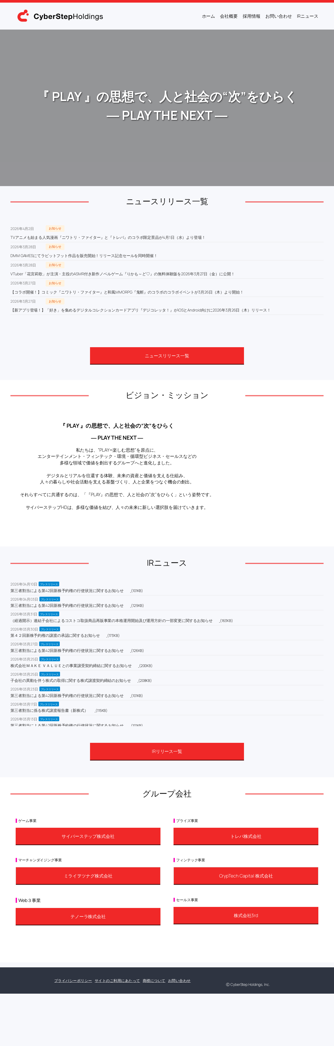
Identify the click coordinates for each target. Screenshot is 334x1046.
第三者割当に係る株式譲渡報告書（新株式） (49, 710)
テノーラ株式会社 (88, 916)
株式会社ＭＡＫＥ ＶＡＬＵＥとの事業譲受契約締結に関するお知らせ (71, 665)
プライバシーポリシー (73, 980)
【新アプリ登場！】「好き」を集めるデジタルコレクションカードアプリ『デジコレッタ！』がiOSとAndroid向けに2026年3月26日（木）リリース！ (140, 310)
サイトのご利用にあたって (117, 980)
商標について (154, 980)
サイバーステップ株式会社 (88, 836)
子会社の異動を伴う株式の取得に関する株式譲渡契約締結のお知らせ (70, 680)
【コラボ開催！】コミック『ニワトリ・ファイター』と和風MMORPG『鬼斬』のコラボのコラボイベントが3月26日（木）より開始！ (127, 292)
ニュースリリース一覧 (167, 355)
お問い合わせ (179, 980)
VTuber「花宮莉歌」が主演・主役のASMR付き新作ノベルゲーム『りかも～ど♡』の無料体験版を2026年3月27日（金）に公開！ (122, 274)
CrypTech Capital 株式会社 (246, 876)
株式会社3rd (246, 915)
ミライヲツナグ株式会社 (88, 876)
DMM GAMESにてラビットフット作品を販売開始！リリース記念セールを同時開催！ (84, 255)
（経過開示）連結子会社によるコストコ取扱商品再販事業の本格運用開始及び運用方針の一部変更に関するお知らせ (111, 620)
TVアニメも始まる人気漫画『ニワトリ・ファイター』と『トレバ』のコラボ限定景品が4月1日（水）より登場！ (108, 237)
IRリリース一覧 (167, 751)
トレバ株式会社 (245, 836)
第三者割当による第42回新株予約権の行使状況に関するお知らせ (67, 590)
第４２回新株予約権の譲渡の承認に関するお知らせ (55, 635)
